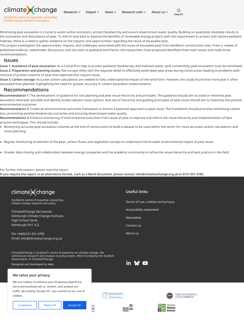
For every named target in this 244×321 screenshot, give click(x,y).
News (109, 12)
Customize (25, 305)
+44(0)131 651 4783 (30, 234)
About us (158, 12)
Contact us (133, 225)
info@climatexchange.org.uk (41, 238)
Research (70, 12)
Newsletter (134, 217)
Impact (91, 12)
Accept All (74, 305)
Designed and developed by (32, 264)
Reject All (50, 305)
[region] (50, 291)
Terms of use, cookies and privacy (150, 202)
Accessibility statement (142, 209)
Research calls (132, 12)
